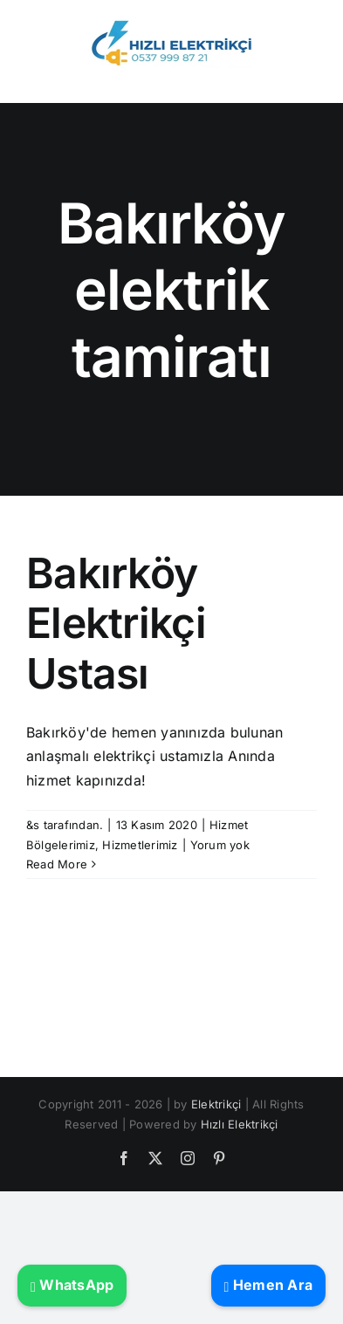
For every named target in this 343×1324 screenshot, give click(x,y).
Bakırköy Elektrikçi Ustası (116, 623)
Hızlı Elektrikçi (239, 1124)
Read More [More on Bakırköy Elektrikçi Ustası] (56, 864)
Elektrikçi (216, 1104)
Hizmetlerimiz (139, 845)
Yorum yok (220, 845)
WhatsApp (72, 1284)
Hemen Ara (268, 1284)
